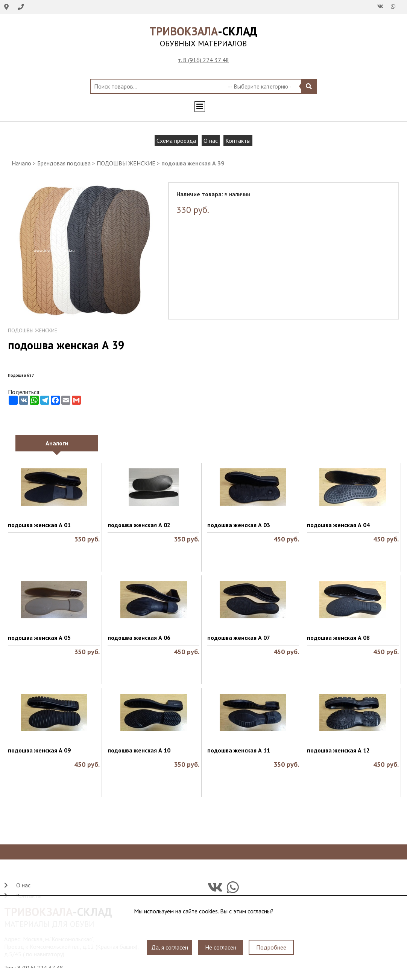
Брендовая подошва (64, 163)
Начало (21, 163)
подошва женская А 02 (139, 525)
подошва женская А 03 (238, 525)
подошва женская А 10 (139, 750)
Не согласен (220, 947)
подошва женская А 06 (139, 637)
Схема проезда (176, 140)
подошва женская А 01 (39, 525)
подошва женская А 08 (338, 637)
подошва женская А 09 (39, 750)
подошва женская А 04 (338, 525)
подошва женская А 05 (39, 637)
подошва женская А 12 (338, 750)
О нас (211, 140)
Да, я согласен (169, 947)
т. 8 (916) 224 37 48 (203, 60)
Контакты (238, 140)
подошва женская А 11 (238, 750)
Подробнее (271, 947)
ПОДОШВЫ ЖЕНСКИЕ (126, 163)
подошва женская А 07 (238, 637)
